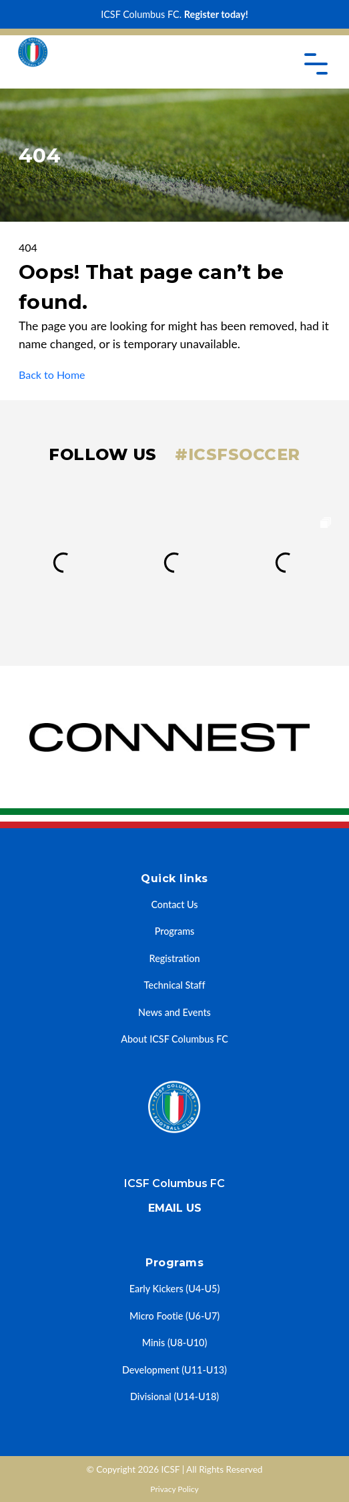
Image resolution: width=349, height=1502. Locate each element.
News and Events (174, 1012)
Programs (175, 931)
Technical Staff (175, 985)
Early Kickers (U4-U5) (174, 1288)
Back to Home (52, 374)
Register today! (216, 14)
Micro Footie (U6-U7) (174, 1316)
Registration (174, 958)
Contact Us (174, 904)
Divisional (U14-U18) (174, 1396)
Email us (175, 1208)
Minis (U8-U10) (175, 1342)
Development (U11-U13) (174, 1370)
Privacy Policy (174, 1489)
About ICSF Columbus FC (174, 1039)
